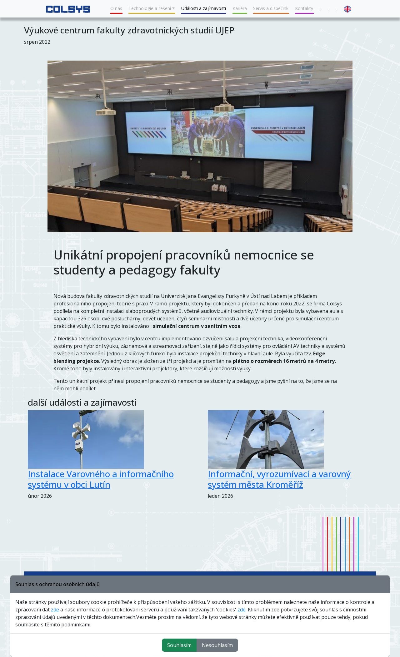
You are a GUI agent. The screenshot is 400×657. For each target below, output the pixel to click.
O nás (116, 8)
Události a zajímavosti (203, 8)
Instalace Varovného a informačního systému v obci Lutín (101, 479)
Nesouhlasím (217, 645)
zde (55, 609)
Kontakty (304, 8)
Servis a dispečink (270, 8)
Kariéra (239, 8)
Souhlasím (179, 645)
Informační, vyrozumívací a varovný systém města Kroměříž (279, 479)
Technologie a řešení (149, 8)
